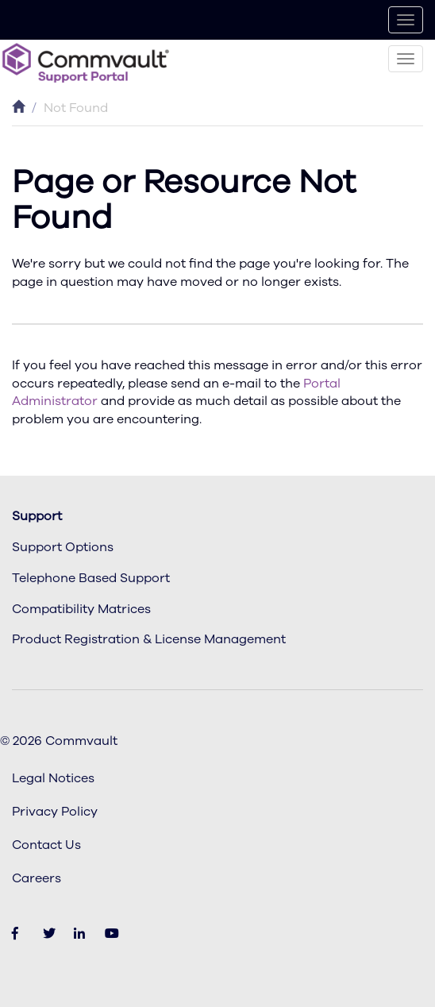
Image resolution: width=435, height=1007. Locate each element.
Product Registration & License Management (149, 639)
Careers (36, 878)
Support (37, 516)
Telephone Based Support (91, 578)
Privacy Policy (55, 811)
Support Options (63, 547)
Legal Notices (53, 778)
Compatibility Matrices (81, 609)
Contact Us (46, 845)
